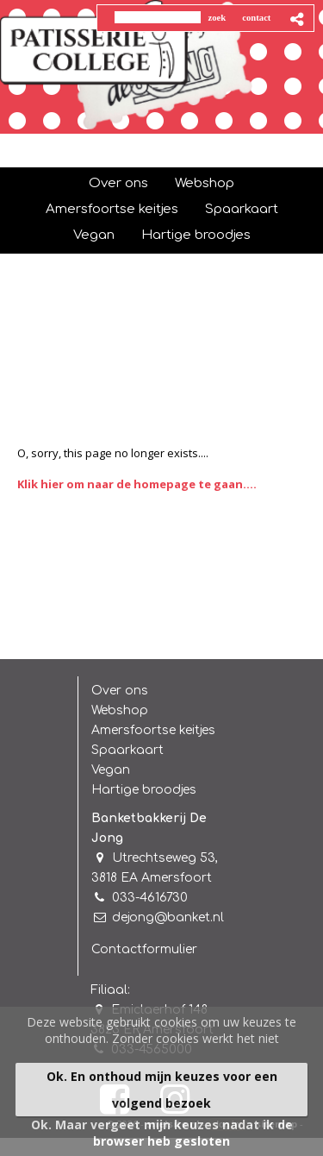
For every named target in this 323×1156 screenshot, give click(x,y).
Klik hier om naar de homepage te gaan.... (137, 484)
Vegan (110, 769)
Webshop (119, 710)
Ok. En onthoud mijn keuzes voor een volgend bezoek (162, 1089)
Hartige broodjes (143, 789)
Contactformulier (144, 949)
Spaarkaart (127, 750)
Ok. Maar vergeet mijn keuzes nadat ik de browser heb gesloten (162, 1132)
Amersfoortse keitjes (153, 730)
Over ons (119, 690)
